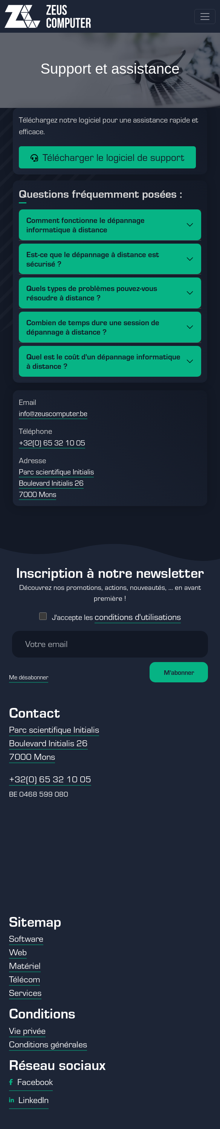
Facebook (31, 1081)
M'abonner (179, 668)
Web (18, 952)
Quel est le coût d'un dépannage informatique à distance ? (103, 361)
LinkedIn (29, 1099)
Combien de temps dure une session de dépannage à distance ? (92, 327)
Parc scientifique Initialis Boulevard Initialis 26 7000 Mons (56, 483)
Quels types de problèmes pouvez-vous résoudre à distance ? (91, 292)
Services (25, 992)
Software (26, 938)
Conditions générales (48, 1044)
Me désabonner (28, 673)
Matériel (25, 965)
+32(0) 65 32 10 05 (52, 442)
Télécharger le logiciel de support (107, 157)
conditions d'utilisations (138, 612)
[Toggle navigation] (204, 16)
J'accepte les (116, 613)
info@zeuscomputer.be (53, 413)
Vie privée (27, 1030)
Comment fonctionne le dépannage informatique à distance (85, 224)
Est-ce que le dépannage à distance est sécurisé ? (92, 259)
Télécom (24, 979)
